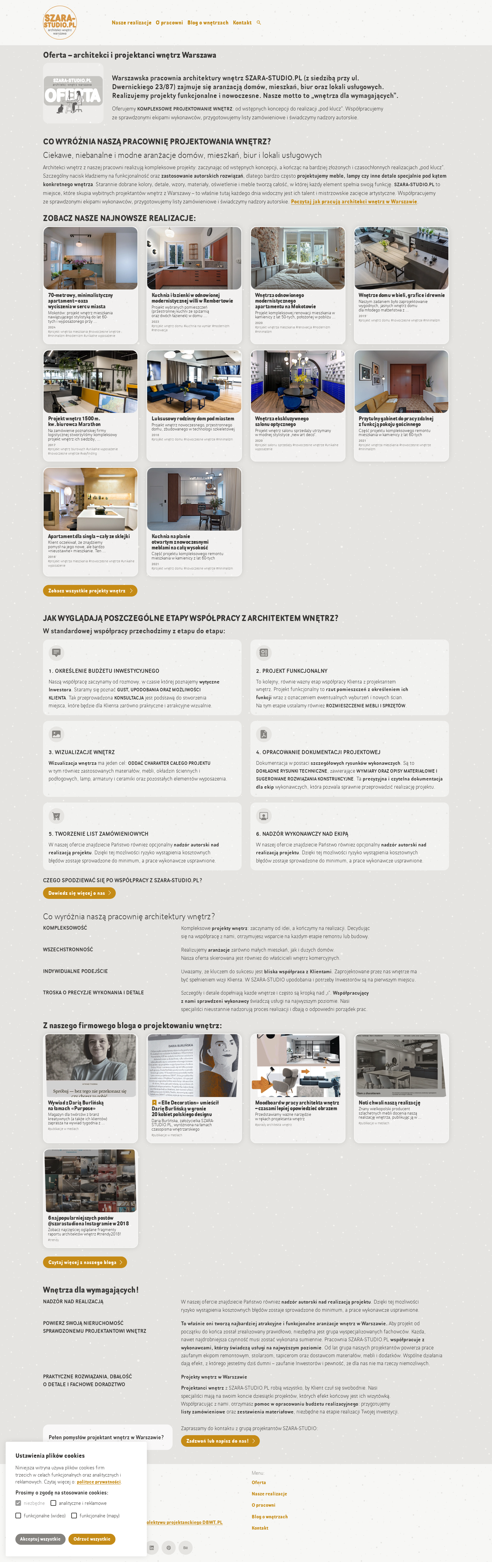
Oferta (259, 1482)
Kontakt (242, 22)
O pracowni (169, 22)
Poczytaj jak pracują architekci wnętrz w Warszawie (354, 201)
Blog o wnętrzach (208, 22)
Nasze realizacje (132, 22)
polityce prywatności (99, 1482)
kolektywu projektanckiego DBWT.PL (183, 1522)
